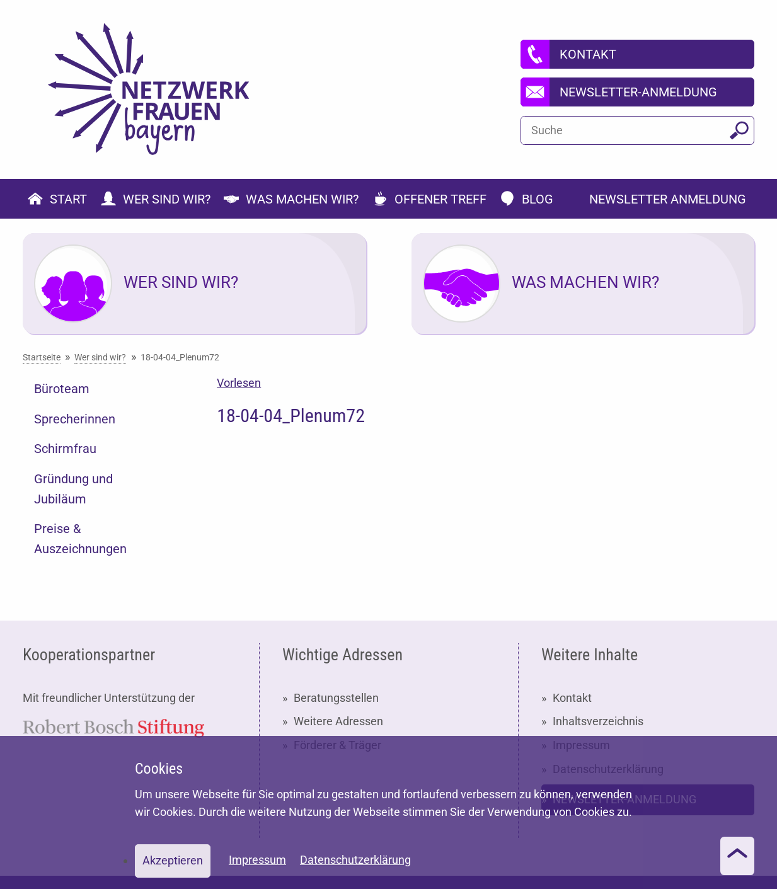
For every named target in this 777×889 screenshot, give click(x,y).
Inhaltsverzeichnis (598, 721)
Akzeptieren (172, 860)
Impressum (257, 859)
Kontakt (572, 697)
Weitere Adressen (338, 721)
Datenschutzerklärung (355, 859)
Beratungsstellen (336, 697)
